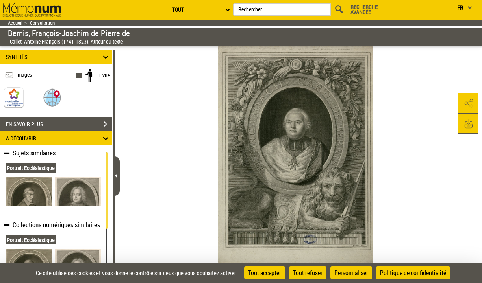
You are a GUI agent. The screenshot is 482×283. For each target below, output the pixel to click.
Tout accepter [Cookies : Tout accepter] (264, 272)
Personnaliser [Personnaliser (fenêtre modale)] (351, 272)
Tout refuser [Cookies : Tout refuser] (308, 272)
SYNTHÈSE (58, 57)
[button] (52, 97)
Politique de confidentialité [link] (413, 272)
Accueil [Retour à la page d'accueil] (15, 23)
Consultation (42, 23)
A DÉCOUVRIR (58, 138)
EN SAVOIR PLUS (59, 124)
